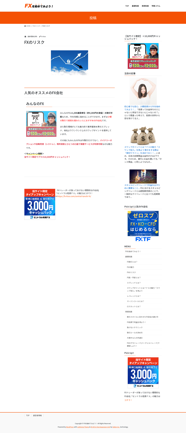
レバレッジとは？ (134, 296)
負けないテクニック (135, 327)
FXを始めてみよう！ (133, 251)
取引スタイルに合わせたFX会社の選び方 (142, 317)
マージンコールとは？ (135, 301)
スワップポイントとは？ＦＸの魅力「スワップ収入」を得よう (143, 289)
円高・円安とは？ (134, 277)
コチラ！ (128, 400)
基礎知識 (128, 256)
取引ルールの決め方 (135, 332)
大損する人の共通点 (135, 338)
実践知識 (128, 311)
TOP (27, 415)
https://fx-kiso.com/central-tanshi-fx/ (74, 196)
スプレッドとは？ (134, 282)
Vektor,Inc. (116, 427)
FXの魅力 (130, 267)
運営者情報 (37, 415)
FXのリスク (131, 272)
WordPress (70, 427)
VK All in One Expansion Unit (100, 427)
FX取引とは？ (132, 262)
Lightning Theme (83, 427)
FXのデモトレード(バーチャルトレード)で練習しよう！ (143, 344)
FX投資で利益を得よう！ (136, 322)
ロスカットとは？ (134, 306)
